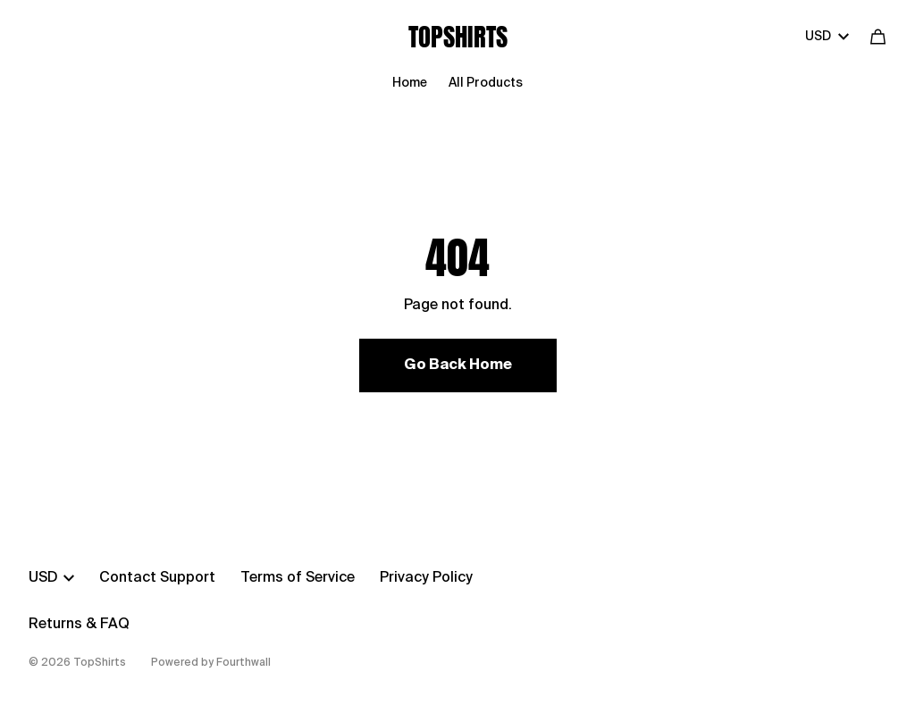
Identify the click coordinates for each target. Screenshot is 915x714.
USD (827, 36)
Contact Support (157, 578)
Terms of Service (297, 578)
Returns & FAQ (79, 624)
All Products (486, 83)
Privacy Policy (426, 578)
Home (409, 83)
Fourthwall (243, 663)
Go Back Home (458, 365)
